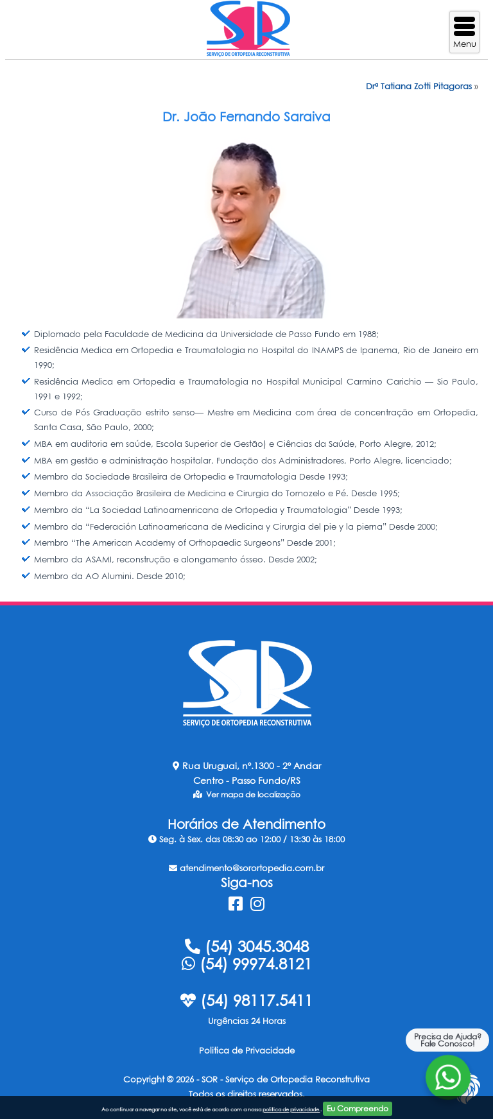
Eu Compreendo (357, 1108)
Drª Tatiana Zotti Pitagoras (419, 86)
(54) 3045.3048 (247, 946)
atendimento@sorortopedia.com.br (246, 868)
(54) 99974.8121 (247, 963)
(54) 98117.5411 (246, 1000)
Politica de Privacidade (247, 1050)
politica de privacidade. (291, 1109)
